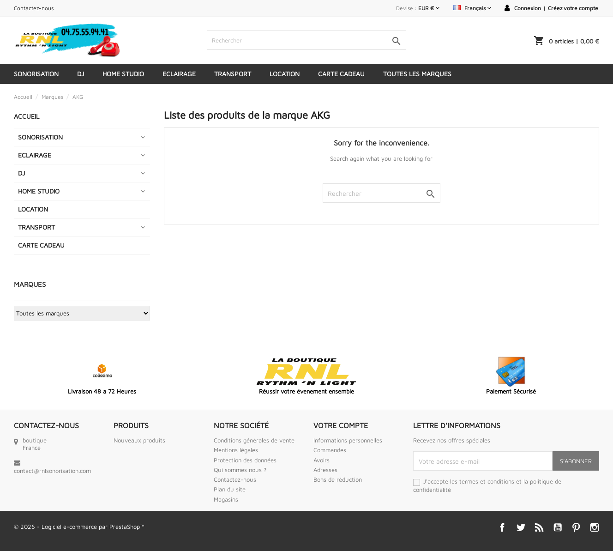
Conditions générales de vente (254, 440)
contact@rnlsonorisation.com (52, 470)
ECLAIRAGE (179, 74)
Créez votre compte (573, 8)
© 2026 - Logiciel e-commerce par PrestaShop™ (79, 526)
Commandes (329, 450)
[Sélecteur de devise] (428, 8)
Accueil (26, 116)
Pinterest (576, 527)
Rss (539, 527)
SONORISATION (36, 74)
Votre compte (340, 425)
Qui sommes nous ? (240, 469)
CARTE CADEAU (341, 74)
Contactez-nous (34, 8)
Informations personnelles (347, 440)
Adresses (325, 469)
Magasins (226, 499)
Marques (30, 284)
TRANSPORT (232, 74)
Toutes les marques (417, 74)
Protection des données (245, 460)
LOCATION (285, 74)
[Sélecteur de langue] (472, 8)
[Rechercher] (307, 40)
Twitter (521, 527)
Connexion (527, 8)
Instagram (595, 527)
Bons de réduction (337, 479)
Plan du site (230, 489)
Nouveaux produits (139, 440)
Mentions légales (236, 450)
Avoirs (321, 460)
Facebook (502, 527)
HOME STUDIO (123, 74)
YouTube (558, 527)
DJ (80, 74)
